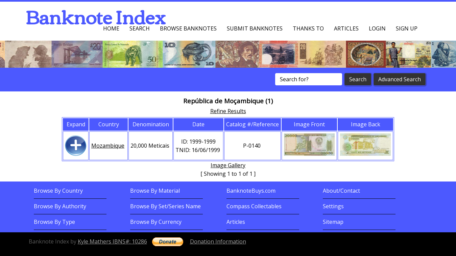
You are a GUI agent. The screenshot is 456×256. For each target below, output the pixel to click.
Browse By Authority (60, 206)
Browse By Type (54, 222)
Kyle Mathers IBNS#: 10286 (112, 241)
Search (139, 28)
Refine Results (228, 111)
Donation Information (218, 241)
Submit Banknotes (255, 28)
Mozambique (107, 145)
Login (377, 28)
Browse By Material (155, 190)
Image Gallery (228, 165)
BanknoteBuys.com (250, 190)
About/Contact (341, 190)
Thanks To (308, 28)
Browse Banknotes (188, 28)
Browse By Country (58, 190)
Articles (346, 28)
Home (111, 28)
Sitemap (333, 222)
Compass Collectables (254, 206)
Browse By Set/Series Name (165, 206)
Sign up (406, 28)
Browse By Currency (156, 222)
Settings (333, 206)
